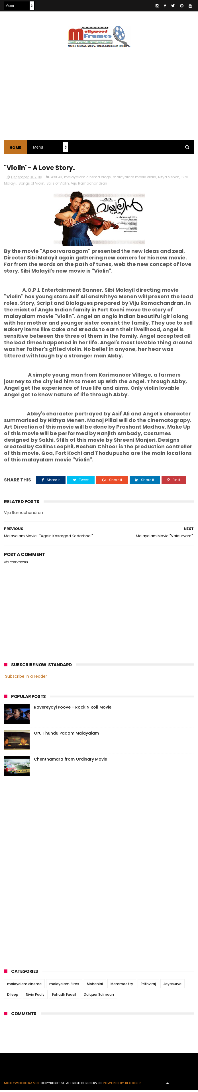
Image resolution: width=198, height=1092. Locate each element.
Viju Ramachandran (89, 185)
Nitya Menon (168, 179)
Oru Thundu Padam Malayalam (66, 735)
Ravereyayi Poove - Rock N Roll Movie (72, 709)
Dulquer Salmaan (99, 996)
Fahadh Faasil (64, 996)
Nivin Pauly (35, 996)
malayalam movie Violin (134, 179)
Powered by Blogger (122, 1085)
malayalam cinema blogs (87, 179)
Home (15, 148)
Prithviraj (148, 985)
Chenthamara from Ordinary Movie (70, 761)
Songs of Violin (31, 185)
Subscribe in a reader (26, 678)
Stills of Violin (57, 185)
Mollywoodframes (22, 1085)
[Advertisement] (46, 872)
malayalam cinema (24, 985)
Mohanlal (95, 985)
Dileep (12, 996)
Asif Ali (56, 179)
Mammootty (122, 985)
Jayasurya (172, 985)
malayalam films (64, 985)
